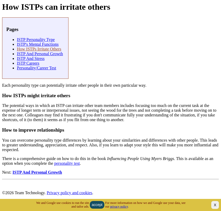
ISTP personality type (36, 39)
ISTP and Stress (31, 58)
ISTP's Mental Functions (37, 44)
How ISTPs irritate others (39, 49)
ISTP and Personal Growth (40, 54)
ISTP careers (28, 63)
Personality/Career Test (36, 68)
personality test (67, 163)
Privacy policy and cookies (69, 193)
